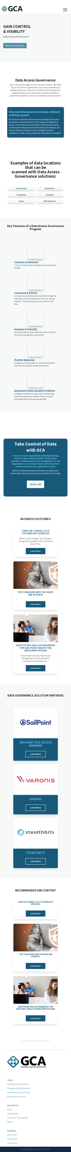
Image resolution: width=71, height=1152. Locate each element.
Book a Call (35, 484)
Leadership (12, 1139)
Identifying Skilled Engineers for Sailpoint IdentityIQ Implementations (35, 648)
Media (9, 1121)
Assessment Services (16, 1096)
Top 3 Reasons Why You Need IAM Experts (35, 593)
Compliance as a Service (17, 1084)
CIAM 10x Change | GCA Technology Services (35, 532)
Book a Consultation (15, 45)
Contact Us (12, 1143)
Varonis (35, 799)
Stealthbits (35, 853)
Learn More (35, 551)
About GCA (12, 1134)
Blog (9, 1109)
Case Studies (12, 1113)
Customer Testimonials (17, 1117)
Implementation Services (18, 1092)
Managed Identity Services (18, 1088)
